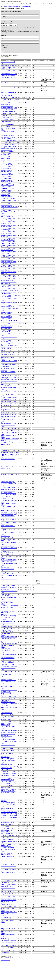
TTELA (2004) (5, 589)
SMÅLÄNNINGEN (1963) (8, 487)
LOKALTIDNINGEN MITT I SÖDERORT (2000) (8, 262)
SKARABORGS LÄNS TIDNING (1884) (7, 467)
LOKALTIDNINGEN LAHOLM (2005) (6, 103)
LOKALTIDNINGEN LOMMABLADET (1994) (8, 197)
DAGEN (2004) (5, 826)
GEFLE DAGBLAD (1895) (8, 656)
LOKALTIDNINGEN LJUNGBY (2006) (6, 194)
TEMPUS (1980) (5, 440)
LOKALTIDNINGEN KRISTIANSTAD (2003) (7, 180)
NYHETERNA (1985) (7, 554)
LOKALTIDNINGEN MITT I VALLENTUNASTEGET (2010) (8, 901)
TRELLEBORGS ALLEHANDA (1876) (7, 536)
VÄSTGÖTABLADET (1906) (9, 474)
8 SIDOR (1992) (5, 787)
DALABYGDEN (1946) (7, 759)
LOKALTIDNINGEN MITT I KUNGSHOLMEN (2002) (8, 239)
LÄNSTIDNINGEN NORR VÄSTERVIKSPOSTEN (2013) (9, 665)
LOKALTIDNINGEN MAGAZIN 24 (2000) (6, 204)
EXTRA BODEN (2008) (7, 124)
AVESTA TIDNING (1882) (8, 491)
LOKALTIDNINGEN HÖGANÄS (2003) (6, 177)
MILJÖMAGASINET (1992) (8, 891)
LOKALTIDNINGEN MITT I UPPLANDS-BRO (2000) (8, 279)
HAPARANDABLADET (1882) (9, 439)
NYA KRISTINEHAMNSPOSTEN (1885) (8, 435)
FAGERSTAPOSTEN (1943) (8, 493)
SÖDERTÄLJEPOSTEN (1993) (9, 379)
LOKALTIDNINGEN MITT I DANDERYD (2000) (8, 71)
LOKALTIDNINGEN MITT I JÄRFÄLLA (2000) (8, 232)
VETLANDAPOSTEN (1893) (9, 512)
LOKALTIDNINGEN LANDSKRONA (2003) (7, 187)
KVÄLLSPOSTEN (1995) (8, 739)
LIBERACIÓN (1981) (7, 882)
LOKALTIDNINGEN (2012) (8, 711)
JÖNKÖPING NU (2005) (7, 864)
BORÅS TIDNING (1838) (8, 585)
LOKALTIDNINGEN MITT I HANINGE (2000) (8, 225)
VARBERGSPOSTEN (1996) (8, 401)
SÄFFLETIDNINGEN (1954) (8, 428)
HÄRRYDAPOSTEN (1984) (8, 904)
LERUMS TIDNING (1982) (8, 880)
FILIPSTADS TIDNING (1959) (9, 432)
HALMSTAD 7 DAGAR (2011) (9, 142)
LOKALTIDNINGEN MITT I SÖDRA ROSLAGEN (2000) (8, 897)
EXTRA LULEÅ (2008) (7, 126)
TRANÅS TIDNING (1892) (8, 510)
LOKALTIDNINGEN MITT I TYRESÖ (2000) (8, 269)
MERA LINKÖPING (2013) (8, 940)
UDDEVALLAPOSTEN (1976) (9, 704)
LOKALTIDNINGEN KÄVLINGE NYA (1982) (7, 184)
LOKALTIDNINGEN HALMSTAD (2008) (6, 167)
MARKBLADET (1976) (7, 352)
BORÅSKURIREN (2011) (8, 111)
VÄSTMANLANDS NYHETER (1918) (6, 768)
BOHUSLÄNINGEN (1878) (8, 587)
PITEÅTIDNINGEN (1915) (8, 628)
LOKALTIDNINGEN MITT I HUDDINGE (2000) (8, 229)
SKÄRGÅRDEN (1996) (7, 705)
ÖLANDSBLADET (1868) (8, 450)
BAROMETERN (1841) (7, 546)
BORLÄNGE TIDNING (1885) (9, 637)
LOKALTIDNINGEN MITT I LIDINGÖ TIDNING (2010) (8, 242)
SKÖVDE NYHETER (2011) (8, 92)
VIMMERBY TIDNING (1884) (9, 97)
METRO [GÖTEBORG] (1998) (9, 65)
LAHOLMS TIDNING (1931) (9, 489)
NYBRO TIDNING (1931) (8, 719)
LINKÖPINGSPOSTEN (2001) (9, 148)
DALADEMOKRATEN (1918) (9, 579)
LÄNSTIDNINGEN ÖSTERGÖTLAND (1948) (8, 701)
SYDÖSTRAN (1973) (6, 561)
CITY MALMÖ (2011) (7, 117)
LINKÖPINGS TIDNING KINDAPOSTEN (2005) (7, 662)
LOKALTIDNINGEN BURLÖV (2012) (6, 157)
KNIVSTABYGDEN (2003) (8, 146)
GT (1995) (4, 737)
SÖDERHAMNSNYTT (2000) (9, 375)
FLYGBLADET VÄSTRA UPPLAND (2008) (8, 137)
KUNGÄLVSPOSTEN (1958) (9, 783)
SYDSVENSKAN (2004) (7, 678)
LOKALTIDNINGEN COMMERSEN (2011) (7, 164)
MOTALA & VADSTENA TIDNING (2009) (8, 540)
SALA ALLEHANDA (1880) (8, 495)
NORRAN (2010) (5, 837)
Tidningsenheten (10, 957)
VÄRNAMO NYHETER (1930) (9, 452)
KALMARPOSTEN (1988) (8, 144)
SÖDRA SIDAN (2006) (7, 808)
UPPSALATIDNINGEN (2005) (9, 397)
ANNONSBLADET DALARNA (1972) (6, 917)
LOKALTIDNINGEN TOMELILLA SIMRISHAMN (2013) (9, 320)
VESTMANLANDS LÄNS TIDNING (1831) (8, 611)
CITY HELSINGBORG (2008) (9, 815)
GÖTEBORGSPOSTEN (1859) (9, 671)
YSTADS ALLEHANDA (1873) (9, 605)
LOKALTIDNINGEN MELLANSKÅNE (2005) (7, 215)
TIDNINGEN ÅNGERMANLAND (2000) (8, 615)
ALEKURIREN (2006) (7, 106)
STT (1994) (4, 370)
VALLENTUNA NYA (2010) (8, 399)
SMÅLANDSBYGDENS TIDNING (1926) (7, 724)
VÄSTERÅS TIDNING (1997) (9, 74)
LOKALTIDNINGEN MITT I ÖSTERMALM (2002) (8, 292)
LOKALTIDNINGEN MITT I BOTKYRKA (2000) (8, 219)
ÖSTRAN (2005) (5, 567)
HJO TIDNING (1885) (7, 785)
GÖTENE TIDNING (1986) (8, 140)
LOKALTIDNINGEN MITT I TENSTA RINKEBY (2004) (8, 266)
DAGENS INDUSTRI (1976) (8, 732)
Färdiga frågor (45, 3)
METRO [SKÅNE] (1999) (8, 76)
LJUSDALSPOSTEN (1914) (8, 621)
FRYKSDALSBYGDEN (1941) (9, 781)
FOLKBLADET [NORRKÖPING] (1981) (7, 573)
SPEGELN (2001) (5, 366)
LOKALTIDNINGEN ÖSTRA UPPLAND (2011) (9, 347)
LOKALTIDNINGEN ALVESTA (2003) (6, 154)
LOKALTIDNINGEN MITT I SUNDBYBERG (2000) (8, 256)
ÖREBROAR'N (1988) (7, 810)
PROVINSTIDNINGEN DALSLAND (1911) (7, 94)
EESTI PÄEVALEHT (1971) (8, 77)
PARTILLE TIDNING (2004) (8, 906)
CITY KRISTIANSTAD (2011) (9, 113)
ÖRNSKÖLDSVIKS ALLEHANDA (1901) (7, 618)
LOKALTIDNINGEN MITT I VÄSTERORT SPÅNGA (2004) (9, 289)
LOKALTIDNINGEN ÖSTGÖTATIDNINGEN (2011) (9, 344)
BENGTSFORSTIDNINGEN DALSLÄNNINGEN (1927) (8, 790)
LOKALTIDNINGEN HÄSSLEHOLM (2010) (7, 174)
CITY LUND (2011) (6, 115)
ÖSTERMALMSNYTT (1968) (9, 423)
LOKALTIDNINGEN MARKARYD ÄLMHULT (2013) (8, 212)
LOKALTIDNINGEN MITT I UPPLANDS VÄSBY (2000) (8, 276)
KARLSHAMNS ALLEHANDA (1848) (7, 552)
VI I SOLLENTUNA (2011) (8, 403)
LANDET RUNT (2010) (7, 856)
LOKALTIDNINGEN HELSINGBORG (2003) (7, 170)
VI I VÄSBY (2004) (6, 407)
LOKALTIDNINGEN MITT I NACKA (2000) (8, 245)
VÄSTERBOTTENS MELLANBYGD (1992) (7, 713)
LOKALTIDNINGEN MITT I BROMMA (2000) (8, 222)
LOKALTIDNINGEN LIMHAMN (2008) (6, 190)
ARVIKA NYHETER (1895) (8, 430)
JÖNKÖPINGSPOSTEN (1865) (9, 500)
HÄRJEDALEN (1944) (7, 748)
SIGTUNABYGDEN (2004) (8, 364)
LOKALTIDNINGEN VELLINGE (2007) (6, 327)
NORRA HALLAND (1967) (8, 773)
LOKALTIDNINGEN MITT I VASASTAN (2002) (8, 282)
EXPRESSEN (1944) (6, 736)
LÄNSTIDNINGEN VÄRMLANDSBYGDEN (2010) (7, 693)
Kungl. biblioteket (5, 957)
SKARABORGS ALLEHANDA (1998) (7, 497)
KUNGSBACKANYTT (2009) (9, 812)
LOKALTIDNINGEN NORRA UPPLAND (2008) (9, 296)
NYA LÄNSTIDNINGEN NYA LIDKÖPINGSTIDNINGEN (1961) (9, 456)
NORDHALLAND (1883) (8, 771)
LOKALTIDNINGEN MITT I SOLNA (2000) (8, 252)
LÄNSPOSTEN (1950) (7, 764)
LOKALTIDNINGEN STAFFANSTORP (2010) (7, 306)
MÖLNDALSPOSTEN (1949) (9, 730)
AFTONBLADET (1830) (7, 792)
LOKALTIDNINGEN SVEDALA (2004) (6, 312)
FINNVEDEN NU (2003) (7, 135)
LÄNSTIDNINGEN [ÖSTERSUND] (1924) (7, 631)
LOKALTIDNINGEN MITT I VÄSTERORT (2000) (8, 286)
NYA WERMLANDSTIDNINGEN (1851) (8, 503)
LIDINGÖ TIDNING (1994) (8, 884)
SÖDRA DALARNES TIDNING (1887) (6, 853)
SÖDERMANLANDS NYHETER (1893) (6, 830)
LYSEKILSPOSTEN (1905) (8, 482)
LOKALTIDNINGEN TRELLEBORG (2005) (7, 324)
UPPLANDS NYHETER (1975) (9, 766)
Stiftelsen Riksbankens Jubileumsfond (5, 960)
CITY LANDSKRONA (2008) (9, 814)
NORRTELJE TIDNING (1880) (9, 835)
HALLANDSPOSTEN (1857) (8, 833)
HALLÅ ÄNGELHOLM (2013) (9, 950)
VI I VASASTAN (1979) (7, 405)
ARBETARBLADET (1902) (8, 654)
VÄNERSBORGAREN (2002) (9, 412)
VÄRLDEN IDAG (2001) (7, 824)
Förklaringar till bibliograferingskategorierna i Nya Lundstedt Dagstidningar (16, 6)
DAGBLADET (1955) (7, 828)
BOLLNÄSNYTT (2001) (7, 109)
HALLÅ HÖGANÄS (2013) (8, 945)
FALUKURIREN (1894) (7, 847)
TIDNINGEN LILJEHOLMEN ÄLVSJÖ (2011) (9, 381)
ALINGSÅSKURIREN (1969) (9, 108)
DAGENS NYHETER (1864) (8, 680)
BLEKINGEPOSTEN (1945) (8, 698)
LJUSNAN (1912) (6, 649)
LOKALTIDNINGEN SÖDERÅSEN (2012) (6, 316)
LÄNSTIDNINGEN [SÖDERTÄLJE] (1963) (7, 595)
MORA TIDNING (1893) (7, 822)
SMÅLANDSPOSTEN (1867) (9, 560)
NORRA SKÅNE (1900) (7, 839)
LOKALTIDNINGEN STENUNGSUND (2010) (7, 779)
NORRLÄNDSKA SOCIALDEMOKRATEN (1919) (7, 602)
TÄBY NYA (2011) (6, 938)
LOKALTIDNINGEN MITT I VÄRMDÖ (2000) (8, 68)
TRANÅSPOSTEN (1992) (8, 734)
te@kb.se (19, 957)
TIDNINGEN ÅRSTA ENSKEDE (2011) (6, 385)
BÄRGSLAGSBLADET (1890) (9, 626)
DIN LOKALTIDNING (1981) (9, 119)
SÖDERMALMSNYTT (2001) (9, 377)
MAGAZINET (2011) (6, 350)
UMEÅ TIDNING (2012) (7, 952)
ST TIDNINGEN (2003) (7, 368)
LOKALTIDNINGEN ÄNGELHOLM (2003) (7, 341)
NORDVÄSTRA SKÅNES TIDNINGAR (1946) (8, 845)
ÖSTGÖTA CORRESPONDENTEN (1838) (9, 642)
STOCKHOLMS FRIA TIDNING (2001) (7, 443)
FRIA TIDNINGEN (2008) (8, 872)
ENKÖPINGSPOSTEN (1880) (9, 514)
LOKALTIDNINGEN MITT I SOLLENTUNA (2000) (8, 249)
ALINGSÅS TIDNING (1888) (9, 817)
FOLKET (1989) (5, 757)
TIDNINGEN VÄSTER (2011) (9, 912)
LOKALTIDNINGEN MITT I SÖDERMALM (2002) (8, 259)
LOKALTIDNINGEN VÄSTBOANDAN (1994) (7, 331)
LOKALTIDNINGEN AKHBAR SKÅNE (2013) (8, 150)
